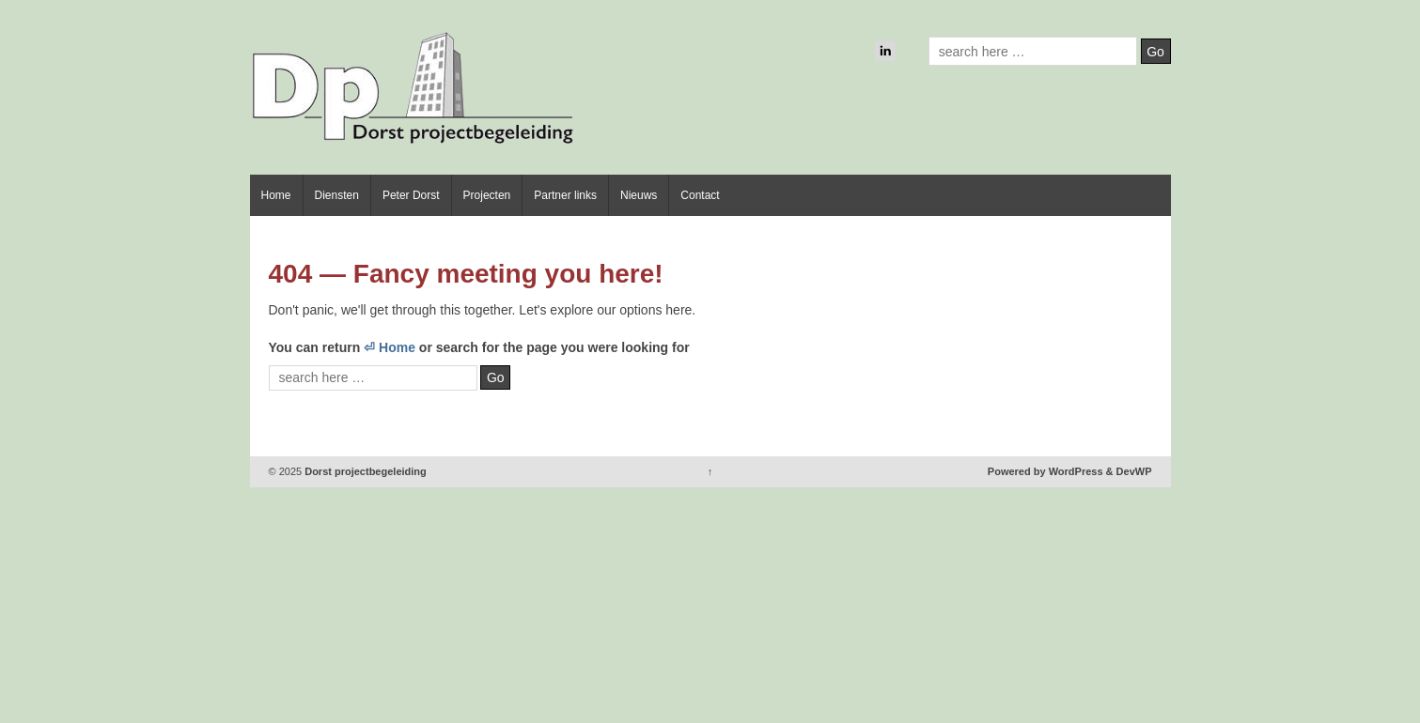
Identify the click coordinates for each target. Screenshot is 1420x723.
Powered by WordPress (1045, 471)
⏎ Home (389, 347)
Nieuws (638, 195)
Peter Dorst (411, 195)
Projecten (487, 195)
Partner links (565, 195)
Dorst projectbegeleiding (364, 471)
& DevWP (1129, 471)
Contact (699, 195)
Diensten (337, 195)
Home (276, 195)
